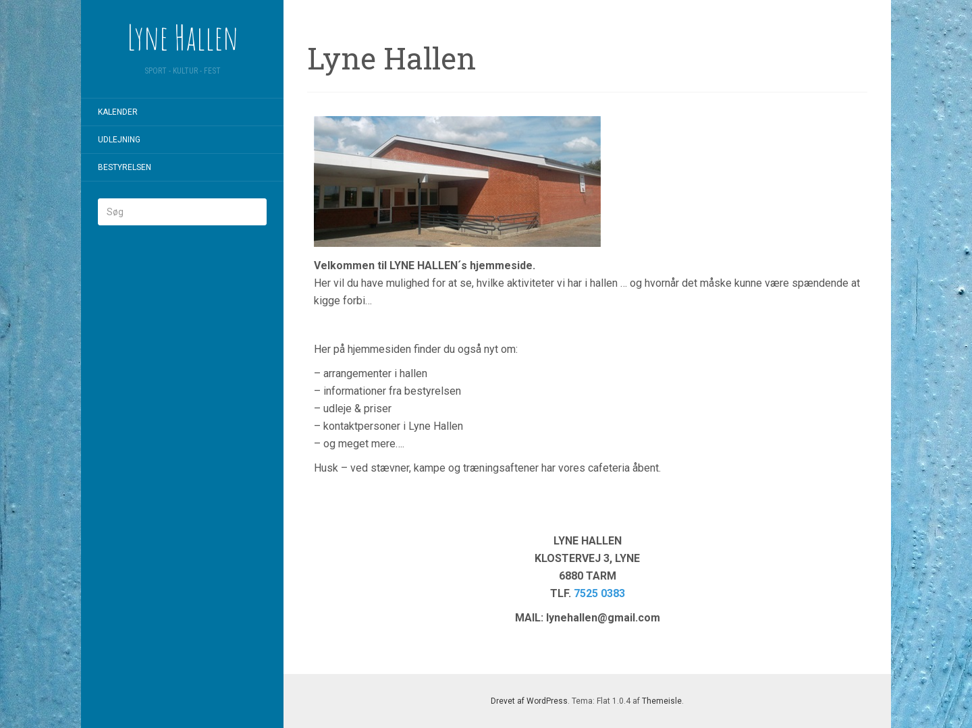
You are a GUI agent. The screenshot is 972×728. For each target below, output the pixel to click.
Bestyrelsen (124, 167)
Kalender (118, 112)
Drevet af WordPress (529, 701)
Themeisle (662, 701)
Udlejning (119, 139)
